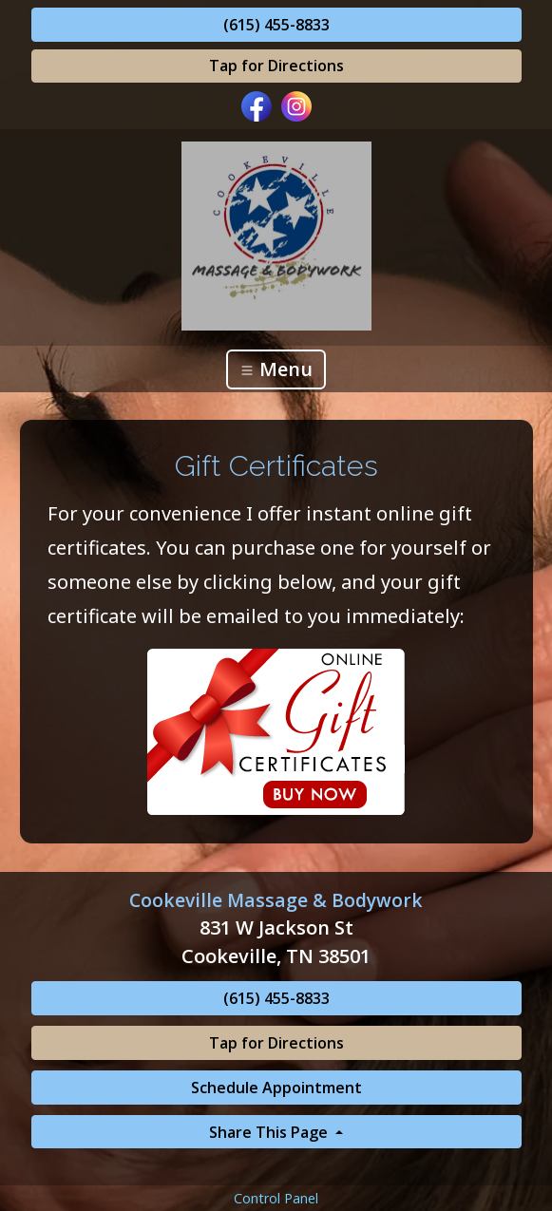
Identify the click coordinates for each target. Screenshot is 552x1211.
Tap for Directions (276, 65)
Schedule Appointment (276, 1087)
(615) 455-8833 (276, 24)
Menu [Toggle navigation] (276, 369)
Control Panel (276, 1198)
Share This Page (270, 1132)
